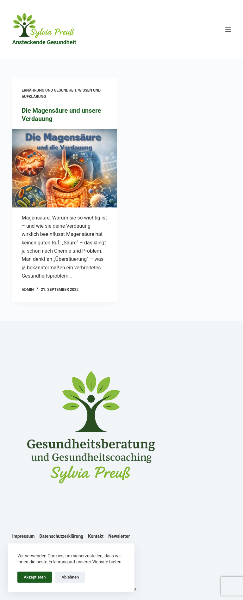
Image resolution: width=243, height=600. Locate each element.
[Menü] (228, 30)
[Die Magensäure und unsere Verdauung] (64, 168)
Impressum (23, 536)
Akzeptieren (35, 577)
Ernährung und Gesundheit (49, 90)
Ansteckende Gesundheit (44, 42)
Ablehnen (70, 577)
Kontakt (95, 536)
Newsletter (119, 536)
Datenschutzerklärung (61, 536)
